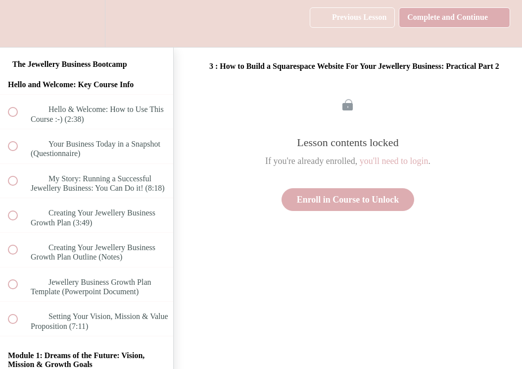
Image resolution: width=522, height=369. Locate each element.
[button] (18, 23)
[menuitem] (86, 23)
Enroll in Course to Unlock (348, 200)
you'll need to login (394, 161)
